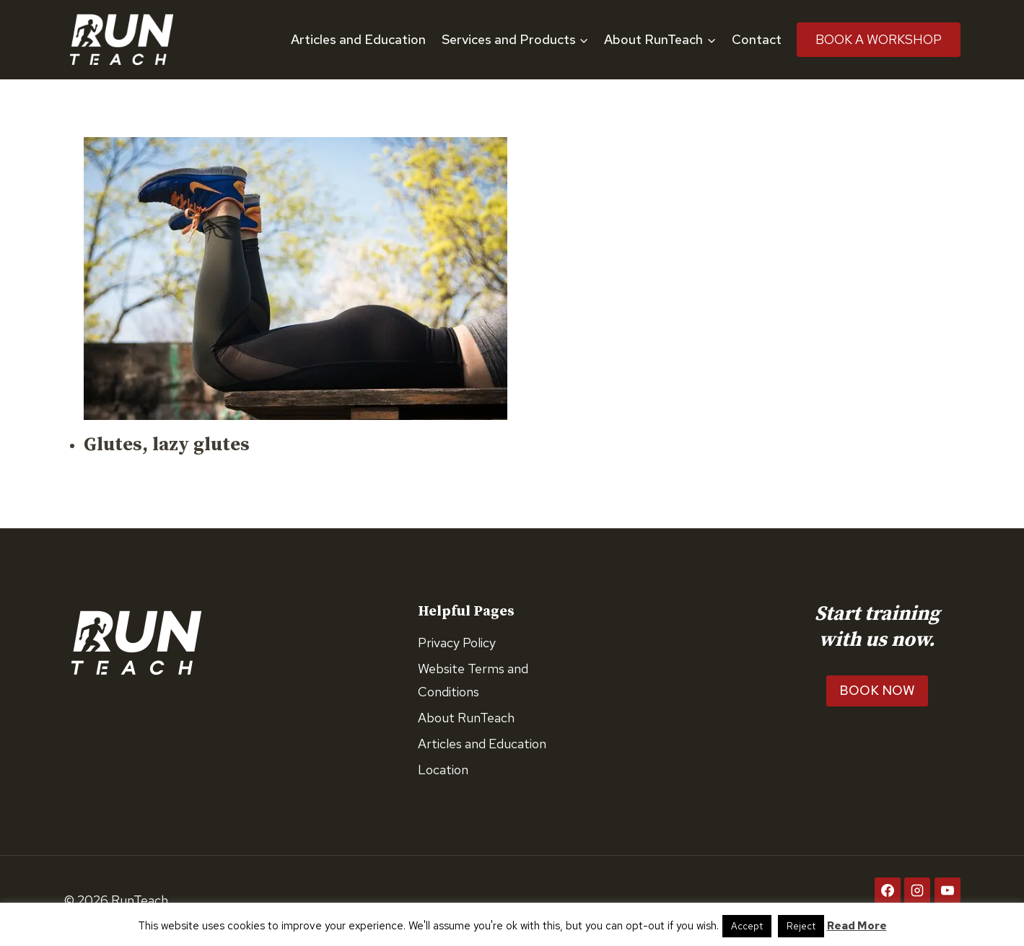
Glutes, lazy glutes (167, 445)
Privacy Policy (457, 642)
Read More (857, 926)
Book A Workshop (878, 39)
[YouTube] (947, 890)
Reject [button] (801, 926)
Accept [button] (747, 926)
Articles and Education (358, 39)
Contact (757, 39)
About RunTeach (466, 717)
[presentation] (296, 278)
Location (443, 769)
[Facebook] (888, 890)
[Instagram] (917, 890)
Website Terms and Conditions (473, 680)
